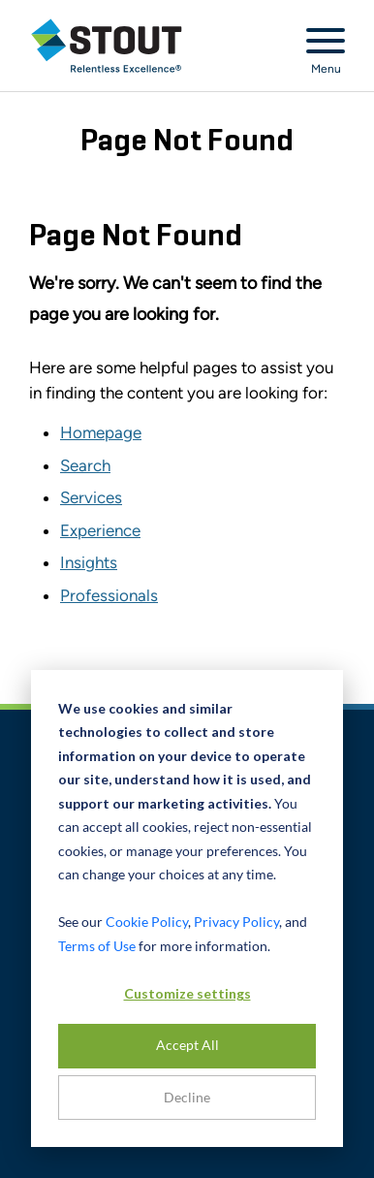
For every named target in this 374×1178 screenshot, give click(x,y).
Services (91, 497)
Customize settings (187, 993)
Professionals (109, 595)
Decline (187, 1097)
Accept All (187, 1044)
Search (85, 465)
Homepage (100, 432)
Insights (88, 562)
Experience (100, 530)
